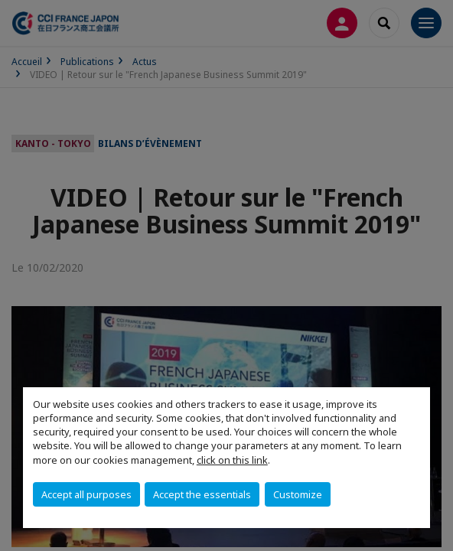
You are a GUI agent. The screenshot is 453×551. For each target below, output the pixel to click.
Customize (297, 494)
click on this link (232, 460)
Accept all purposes (86, 494)
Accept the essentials (202, 494)
